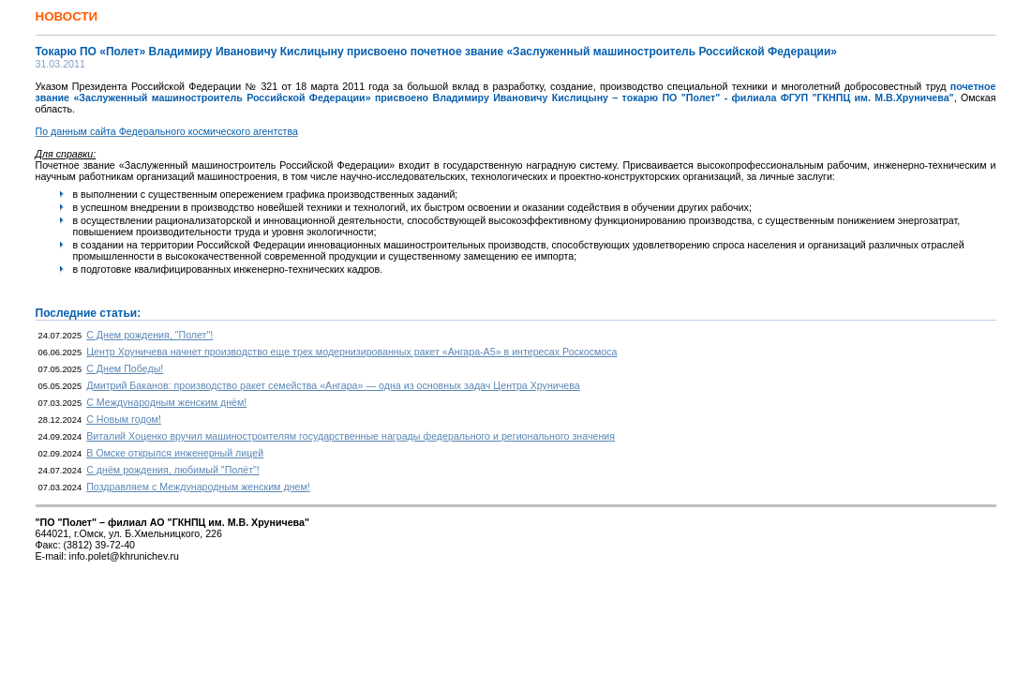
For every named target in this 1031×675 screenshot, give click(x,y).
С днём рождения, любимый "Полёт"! (173, 469)
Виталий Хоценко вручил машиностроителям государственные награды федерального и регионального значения (350, 436)
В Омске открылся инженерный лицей (174, 452)
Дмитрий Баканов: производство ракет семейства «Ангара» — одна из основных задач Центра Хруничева (333, 385)
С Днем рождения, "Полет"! (149, 334)
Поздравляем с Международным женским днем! (198, 486)
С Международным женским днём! (166, 402)
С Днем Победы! (124, 368)
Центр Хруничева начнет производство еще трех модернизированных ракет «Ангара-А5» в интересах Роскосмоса (351, 351)
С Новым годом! (123, 419)
